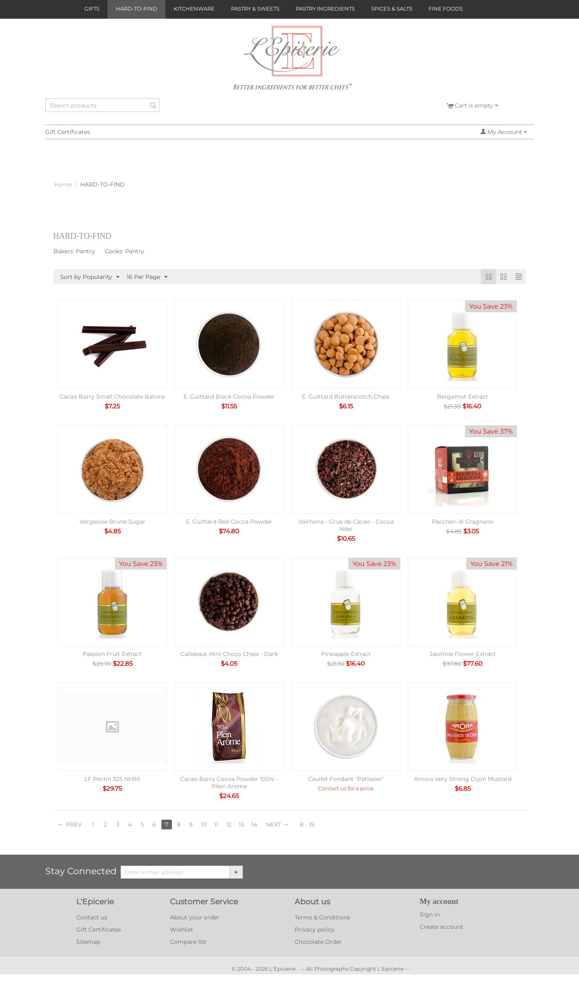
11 (216, 824)
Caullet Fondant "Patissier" (346, 779)
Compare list (188, 941)
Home (63, 184)
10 (204, 824)
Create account (441, 926)
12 (228, 824)
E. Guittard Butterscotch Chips (346, 396)
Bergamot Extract (462, 396)
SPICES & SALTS (391, 8)
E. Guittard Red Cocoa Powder (229, 521)
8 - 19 (307, 824)
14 (254, 824)
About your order (194, 917)
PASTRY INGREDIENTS (325, 8)
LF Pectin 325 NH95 (112, 779)
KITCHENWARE (194, 8)
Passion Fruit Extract (112, 654)
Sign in (430, 914)
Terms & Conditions (322, 917)
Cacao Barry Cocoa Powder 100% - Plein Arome (229, 782)
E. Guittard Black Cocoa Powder (229, 396)
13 (241, 824)
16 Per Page (147, 277)
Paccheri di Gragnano (462, 521)
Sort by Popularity (89, 277)
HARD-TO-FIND (136, 8)
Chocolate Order (318, 941)
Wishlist (181, 929)
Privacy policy (315, 929)
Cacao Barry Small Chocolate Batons (112, 396)
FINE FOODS (446, 8)
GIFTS (91, 8)
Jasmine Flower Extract (462, 654)
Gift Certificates (67, 132)
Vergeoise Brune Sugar (112, 521)
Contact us (91, 917)
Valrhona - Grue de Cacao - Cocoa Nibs (346, 525)
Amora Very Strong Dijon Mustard (462, 779)
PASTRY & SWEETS (255, 8)
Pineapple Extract (346, 654)
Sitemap (88, 941)
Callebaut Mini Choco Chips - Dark (229, 654)
